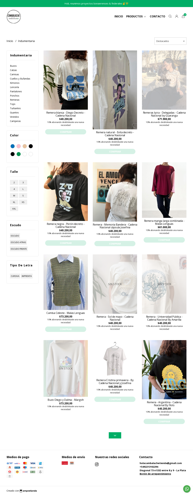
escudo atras (18, 242)
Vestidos (14, 116)
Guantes (14, 112)
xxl (14, 208)
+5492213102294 (149, 466)
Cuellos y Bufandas (20, 78)
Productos (136, 16)
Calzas (13, 70)
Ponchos (14, 95)
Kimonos (14, 82)
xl (14, 202)
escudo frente (19, 248)
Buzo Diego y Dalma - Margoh (66, 400)
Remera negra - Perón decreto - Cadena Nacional (66, 225)
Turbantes (15, 108)
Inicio (118, 16)
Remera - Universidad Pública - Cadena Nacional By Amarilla (164, 318)
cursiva (15, 276)
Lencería (14, 87)
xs (23, 202)
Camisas (14, 74)
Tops (12, 104)
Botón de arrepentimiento (155, 473)
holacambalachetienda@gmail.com (161, 463)
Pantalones (16, 91)
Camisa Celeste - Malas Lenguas (65, 313)
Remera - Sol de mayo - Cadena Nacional (114, 318)
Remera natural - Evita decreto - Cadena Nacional (115, 133)
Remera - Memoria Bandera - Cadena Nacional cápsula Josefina (115, 226)
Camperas (15, 121)
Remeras (14, 99)
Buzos (13, 65)
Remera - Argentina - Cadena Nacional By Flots (164, 403)
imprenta (27, 276)
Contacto (157, 16)
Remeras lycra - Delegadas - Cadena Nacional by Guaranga (164, 114)
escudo (15, 235)
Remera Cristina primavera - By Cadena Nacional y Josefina (115, 381)
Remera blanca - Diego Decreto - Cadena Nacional (65, 114)
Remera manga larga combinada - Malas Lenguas (164, 222)
